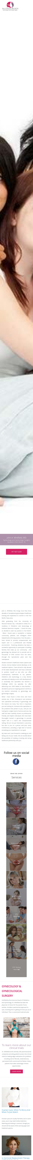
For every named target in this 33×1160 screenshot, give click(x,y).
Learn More (16, 1071)
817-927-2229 (16, 552)
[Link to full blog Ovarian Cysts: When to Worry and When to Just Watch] (16, 1101)
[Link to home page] (13, 6)
